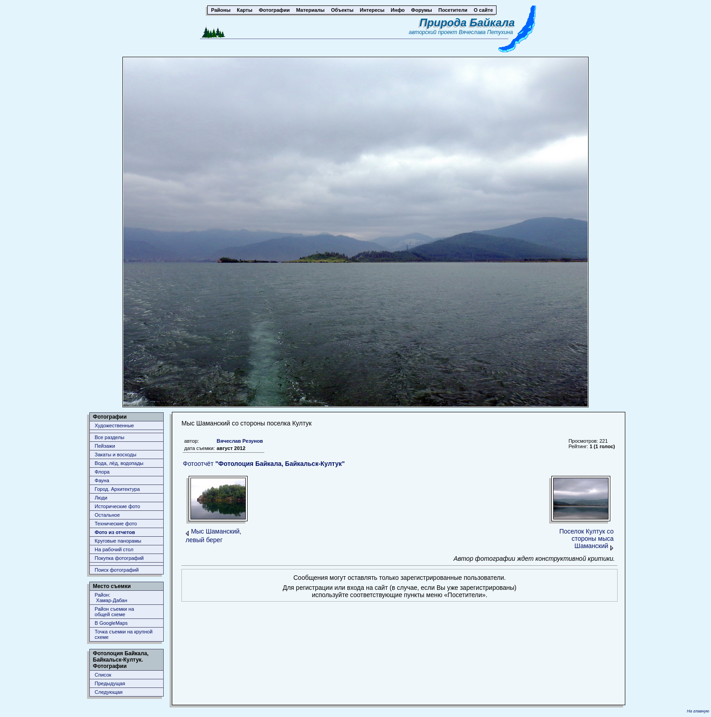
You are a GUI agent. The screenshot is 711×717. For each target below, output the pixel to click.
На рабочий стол (114, 549)
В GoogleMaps (111, 623)
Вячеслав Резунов (240, 441)
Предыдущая (110, 683)
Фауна (102, 480)
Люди (101, 497)
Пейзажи (105, 446)
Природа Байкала (467, 22)
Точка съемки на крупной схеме (124, 634)
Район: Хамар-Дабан (111, 597)
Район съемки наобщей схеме (114, 611)
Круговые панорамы (118, 541)
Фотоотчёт (264, 463)
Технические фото (116, 523)
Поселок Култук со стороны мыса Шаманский (586, 538)
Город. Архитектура (117, 489)
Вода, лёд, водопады (119, 463)
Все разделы (109, 437)
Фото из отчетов (115, 532)
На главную (698, 711)
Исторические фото (117, 506)
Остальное (107, 515)
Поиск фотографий (117, 570)
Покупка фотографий (119, 558)
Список (103, 674)
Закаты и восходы (115, 454)
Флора (102, 472)
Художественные (114, 425)
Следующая (109, 692)
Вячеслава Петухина (486, 32)
